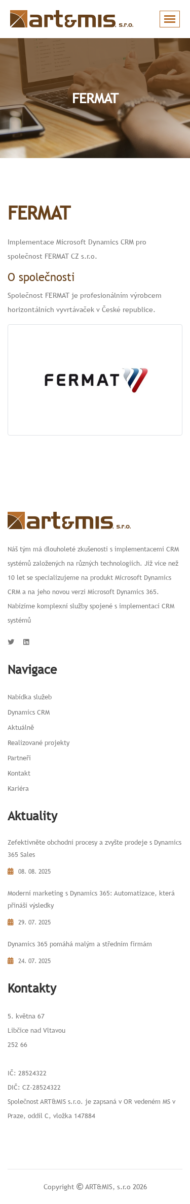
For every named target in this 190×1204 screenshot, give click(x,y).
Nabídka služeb (30, 696)
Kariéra (18, 788)
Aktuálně (21, 727)
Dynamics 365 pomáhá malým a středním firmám (80, 943)
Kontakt (19, 773)
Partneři (19, 757)
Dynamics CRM (29, 712)
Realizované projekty (38, 742)
